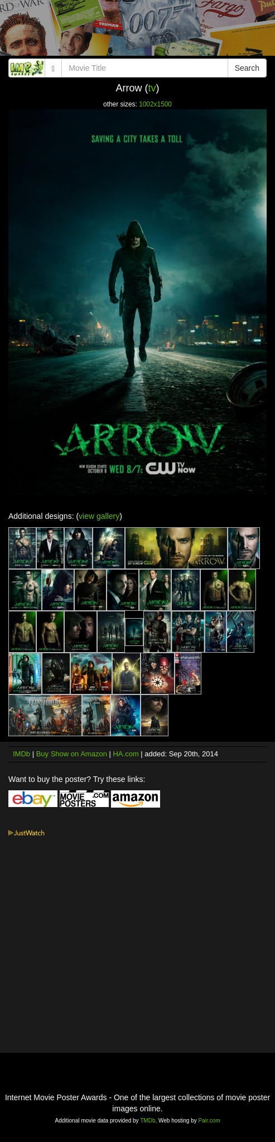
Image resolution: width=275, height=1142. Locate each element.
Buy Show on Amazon (71, 754)
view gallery (99, 516)
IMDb (21, 754)
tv (152, 88)
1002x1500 (155, 104)
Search (247, 68)
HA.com (125, 754)
